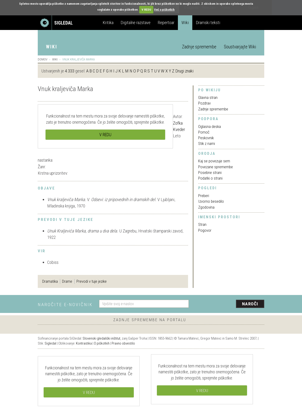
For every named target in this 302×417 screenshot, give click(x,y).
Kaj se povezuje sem (214, 161)
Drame (67, 281)
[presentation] (229, 304)
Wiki (185, 22)
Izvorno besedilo (211, 201)
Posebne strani (210, 172)
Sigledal (50, 343)
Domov (42, 59)
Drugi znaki (184, 71)
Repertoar (166, 22)
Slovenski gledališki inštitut (101, 338)
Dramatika (50, 281)
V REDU (146, 9)
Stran (202, 224)
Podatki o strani (210, 178)
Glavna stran (208, 97)
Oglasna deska (209, 126)
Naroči (250, 304)
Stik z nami (206, 143)
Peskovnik (206, 137)
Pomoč (204, 132)
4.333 (69, 71)
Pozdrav (204, 103)
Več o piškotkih (164, 9)
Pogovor (204, 230)
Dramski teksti (208, 22)
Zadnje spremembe (199, 47)
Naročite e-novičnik (65, 304)
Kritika (108, 22)
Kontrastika (84, 343)
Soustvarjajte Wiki (240, 47)
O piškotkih (101, 343)
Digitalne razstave (136, 22)
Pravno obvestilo (123, 343)
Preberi (203, 195)
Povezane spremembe (215, 166)
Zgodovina (206, 207)
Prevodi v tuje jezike (91, 281)
